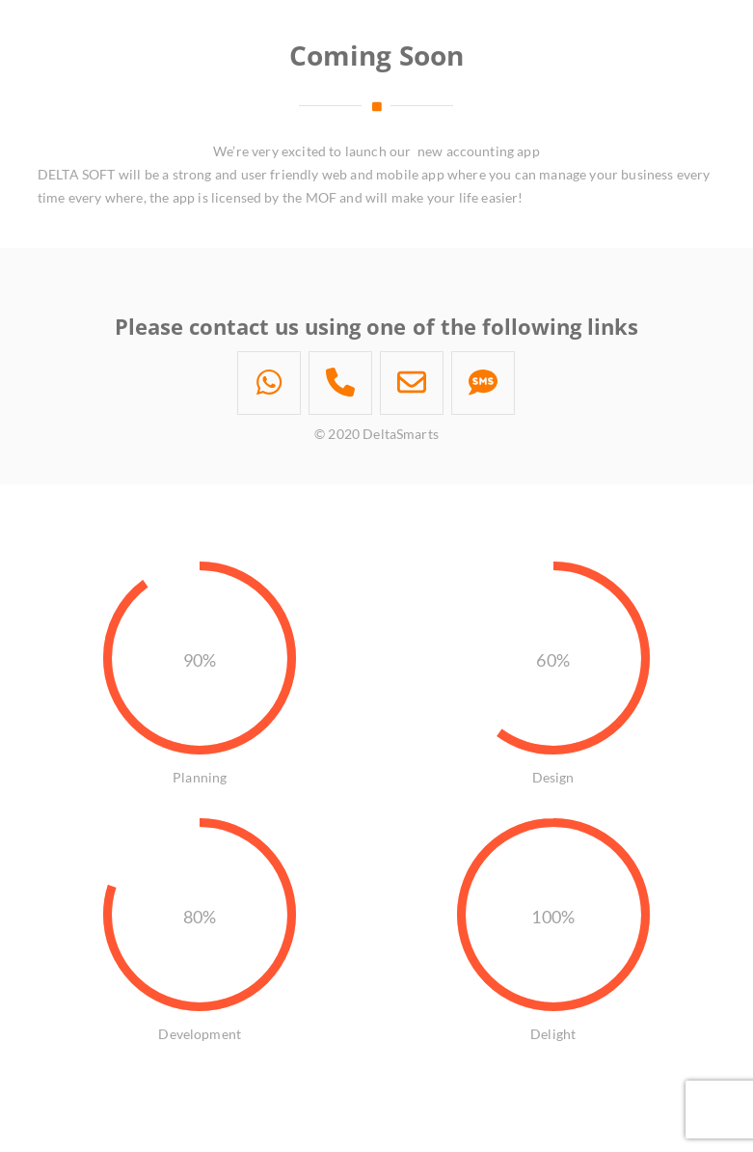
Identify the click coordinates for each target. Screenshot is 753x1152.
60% (552, 660)
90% (199, 660)
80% (199, 916)
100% (553, 916)
